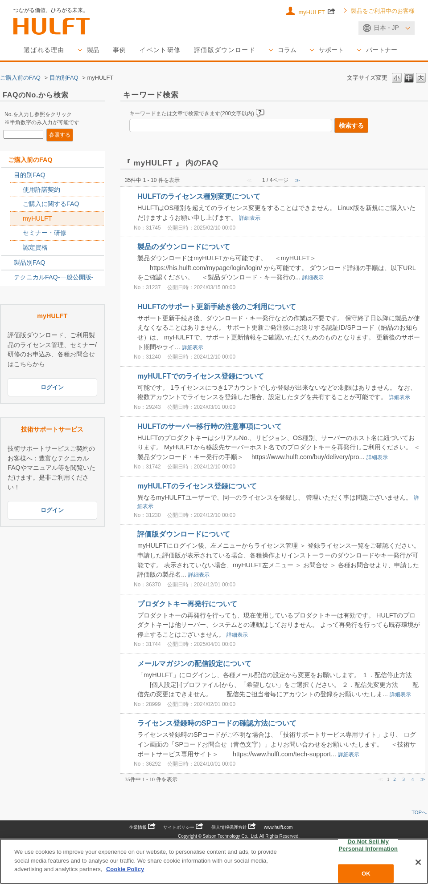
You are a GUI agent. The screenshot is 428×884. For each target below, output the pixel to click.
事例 (120, 49)
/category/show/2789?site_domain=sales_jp (8, 263)
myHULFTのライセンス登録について (197, 486)
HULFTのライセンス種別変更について (198, 196)
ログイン (52, 387)
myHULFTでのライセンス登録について (200, 376)
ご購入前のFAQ (20, 77)
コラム (287, 49)
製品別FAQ (29, 262)
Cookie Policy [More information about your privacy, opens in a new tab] (125, 869)
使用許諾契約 (41, 189)
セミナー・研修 (44, 232)
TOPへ (419, 812)
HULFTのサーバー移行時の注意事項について (209, 426)
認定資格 (35, 247)
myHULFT (316, 11)
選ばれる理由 (44, 49)
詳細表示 (249, 218)
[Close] (418, 862)
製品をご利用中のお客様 (383, 11)
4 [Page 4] (413, 779)
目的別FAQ (63, 77)
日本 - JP (386, 27)
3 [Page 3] (404, 779)
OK (366, 873)
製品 (93, 49)
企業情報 (142, 827)
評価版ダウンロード (224, 49)
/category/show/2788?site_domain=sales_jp (8, 175)
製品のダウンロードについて (183, 246)
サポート (331, 49)
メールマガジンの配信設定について (194, 663)
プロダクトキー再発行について (187, 603)
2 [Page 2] (394, 779)
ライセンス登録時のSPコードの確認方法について (216, 723)
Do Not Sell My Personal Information (368, 845)
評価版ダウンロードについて (183, 534)
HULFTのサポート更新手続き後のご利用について (216, 307)
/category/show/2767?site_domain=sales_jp (16, 204)
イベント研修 (160, 49)
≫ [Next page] (422, 779)
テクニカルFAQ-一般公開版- (53, 277)
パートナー (381, 49)
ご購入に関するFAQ (51, 203)
